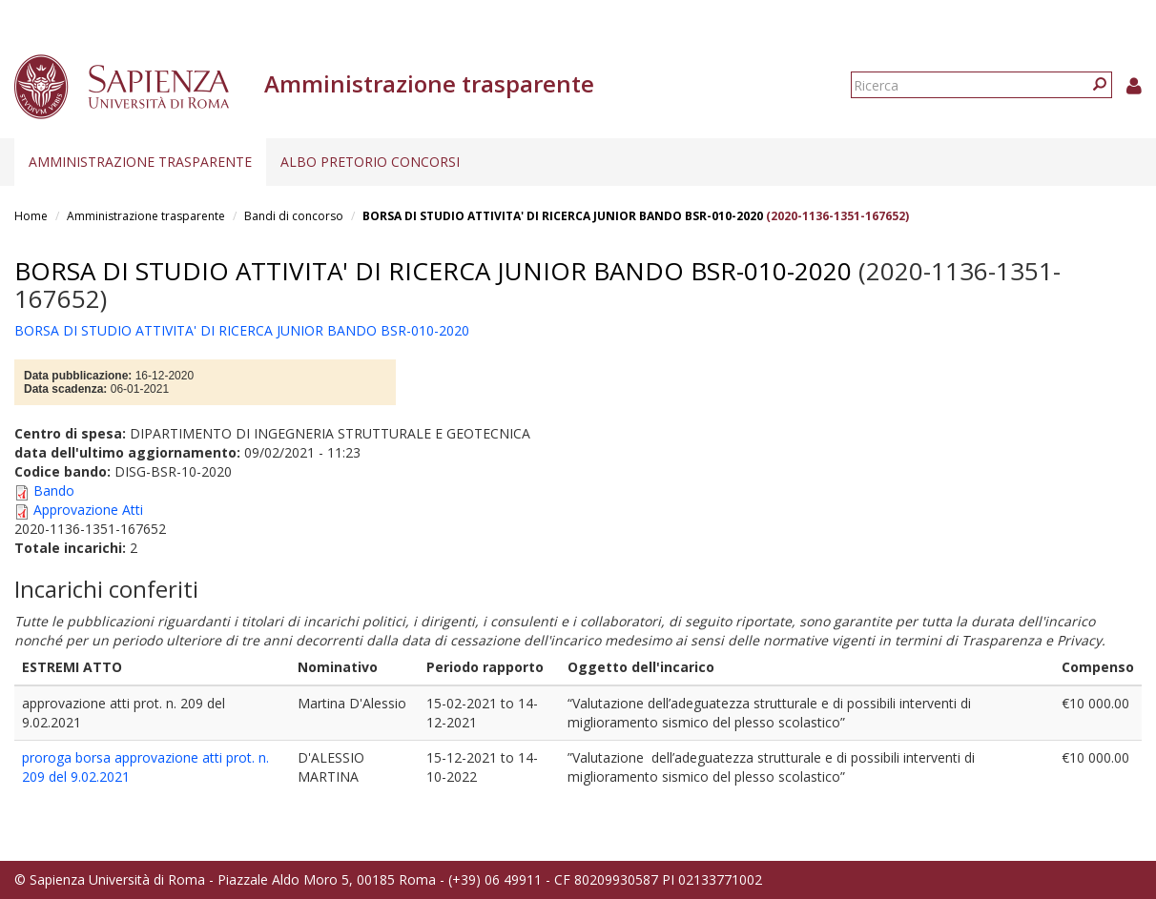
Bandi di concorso (293, 216)
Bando (53, 490)
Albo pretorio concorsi (370, 162)
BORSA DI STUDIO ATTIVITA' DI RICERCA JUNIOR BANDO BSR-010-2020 (562, 216)
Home (31, 216)
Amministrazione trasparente (140, 162)
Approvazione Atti (88, 510)
